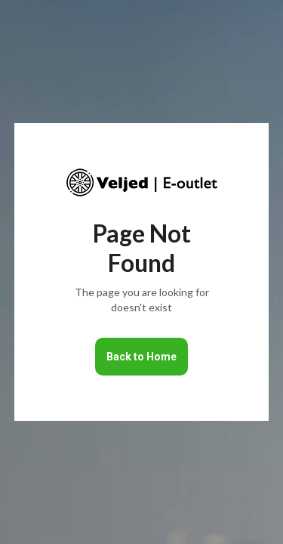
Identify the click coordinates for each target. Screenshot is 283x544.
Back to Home (141, 357)
